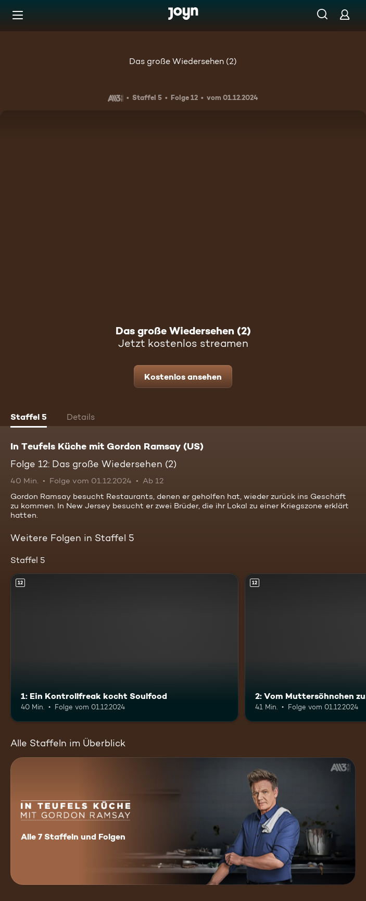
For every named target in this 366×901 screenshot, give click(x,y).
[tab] (28, 418)
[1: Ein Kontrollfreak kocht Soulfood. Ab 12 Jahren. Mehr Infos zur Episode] (124, 647)
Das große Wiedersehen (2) (183, 61)
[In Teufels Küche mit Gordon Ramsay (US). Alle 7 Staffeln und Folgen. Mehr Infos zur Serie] (183, 821)
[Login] (344, 14)
